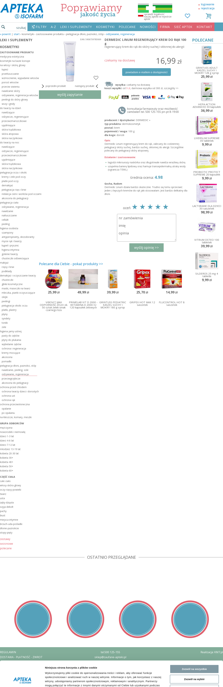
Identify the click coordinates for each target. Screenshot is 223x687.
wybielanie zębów (11, 344)
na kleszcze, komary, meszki (16, 417)
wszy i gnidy (8, 103)
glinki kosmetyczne (12, 284)
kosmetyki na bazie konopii (15, 61)
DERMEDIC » (143, 120)
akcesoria (7, 357)
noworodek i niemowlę (12, 432)
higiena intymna (10, 249)
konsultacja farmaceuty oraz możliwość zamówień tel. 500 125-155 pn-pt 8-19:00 (153, 110)
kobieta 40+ (6, 462)
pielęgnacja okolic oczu (14, 305)
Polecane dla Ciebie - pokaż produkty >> (71, 264)
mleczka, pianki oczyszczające (18, 292)
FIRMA (165, 27)
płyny (5, 314)
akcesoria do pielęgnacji (15, 198)
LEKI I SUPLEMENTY (76, 27)
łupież (5, 69)
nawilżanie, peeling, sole (15, 370)
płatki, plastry (9, 309)
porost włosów (10, 82)
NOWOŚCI (148, 27)
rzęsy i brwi (8, 267)
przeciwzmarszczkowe (14, 121)
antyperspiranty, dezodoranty (18, 237)
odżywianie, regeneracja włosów (19, 95)
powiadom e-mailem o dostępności (146, 72)
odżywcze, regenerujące (15, 116)
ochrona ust (8, 395)
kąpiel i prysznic (10, 245)
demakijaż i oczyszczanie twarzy (18, 275)
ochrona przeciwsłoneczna (15, 404)
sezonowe (6, 543)
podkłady (7, 271)
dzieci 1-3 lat (7, 436)
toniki (5, 322)
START (17, 34)
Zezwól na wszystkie (194, 582)
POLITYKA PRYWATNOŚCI (16, 662)
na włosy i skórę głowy (12, 65)
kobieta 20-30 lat (9, 453)
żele (4, 327)
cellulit (5, 219)
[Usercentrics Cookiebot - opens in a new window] (22, 617)
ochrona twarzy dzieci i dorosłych (19, 391)
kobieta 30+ (6, 457)
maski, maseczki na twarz (16, 288)
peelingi (6, 301)
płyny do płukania (11, 340)
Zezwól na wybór (194, 592)
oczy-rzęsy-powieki (10, 489)
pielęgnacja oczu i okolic (13, 172)
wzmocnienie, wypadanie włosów (19, 78)
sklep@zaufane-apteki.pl (110, 657)
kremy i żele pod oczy (14, 176)
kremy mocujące (11, 352)
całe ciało (5, 481)
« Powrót (5, 34)
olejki (5, 297)
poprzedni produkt (53, 86)
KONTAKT (204, 27)
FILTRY (41, 27)
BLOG (3, 677)
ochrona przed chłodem (13, 387)
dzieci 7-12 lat (7, 444)
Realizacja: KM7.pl (212, 652)
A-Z (53, 27)
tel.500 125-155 (110, 652)
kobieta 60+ (6, 470)
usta (2, 498)
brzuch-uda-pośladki (11, 524)
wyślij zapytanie (70, 94)
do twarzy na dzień (10, 108)
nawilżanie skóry (11, 91)
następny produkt (87, 86)
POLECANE (127, 27)
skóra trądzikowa (11, 129)
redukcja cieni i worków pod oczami (19, 194)
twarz (3, 494)
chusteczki (7, 279)
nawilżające (8, 112)
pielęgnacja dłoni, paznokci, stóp (18, 365)
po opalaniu (8, 413)
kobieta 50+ (6, 466)
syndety (6, 318)
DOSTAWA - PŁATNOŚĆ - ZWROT (21, 657)
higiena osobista (9, 228)
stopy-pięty (6, 532)
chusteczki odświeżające (15, 258)
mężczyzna (6, 427)
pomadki (6, 361)
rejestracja (207, 8)
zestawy (5, 539)
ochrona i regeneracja (14, 348)
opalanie (6, 408)
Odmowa (194, 602)
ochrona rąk (8, 400)
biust (2, 515)
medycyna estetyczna (12, 56)
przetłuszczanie (10, 73)
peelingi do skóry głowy (15, 99)
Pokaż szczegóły (183, 617)
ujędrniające (8, 125)
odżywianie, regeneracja (120, 34)
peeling (6, 224)
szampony (7, 232)
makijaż (4, 262)
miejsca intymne (9, 519)
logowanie (207, 4)
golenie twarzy (10, 254)
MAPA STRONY (9, 682)
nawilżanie (7, 211)
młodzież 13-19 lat (10, 449)
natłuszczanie (9, 215)
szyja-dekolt (6, 506)
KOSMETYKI (105, 27)
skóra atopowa (10, 133)
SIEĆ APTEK (183, 27)
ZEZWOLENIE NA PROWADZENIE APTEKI (26, 667)
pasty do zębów (10, 335)
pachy (3, 511)
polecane (6, 548)
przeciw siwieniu (11, 86)
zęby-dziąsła (7, 502)
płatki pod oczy (10, 181)
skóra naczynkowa (12, 138)
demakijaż (7, 185)
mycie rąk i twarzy (12, 241)
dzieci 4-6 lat (7, 440)
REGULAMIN (8, 652)
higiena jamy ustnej (11, 331)
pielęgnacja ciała (9, 202)
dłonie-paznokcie (9, 528)
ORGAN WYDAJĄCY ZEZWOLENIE (21, 672)
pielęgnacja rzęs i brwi (14, 189)
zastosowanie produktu (17, 52)
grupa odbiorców (12, 423)
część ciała (7, 476)
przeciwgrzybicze (11, 378)
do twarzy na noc (9, 142)
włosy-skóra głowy (10, 485)
